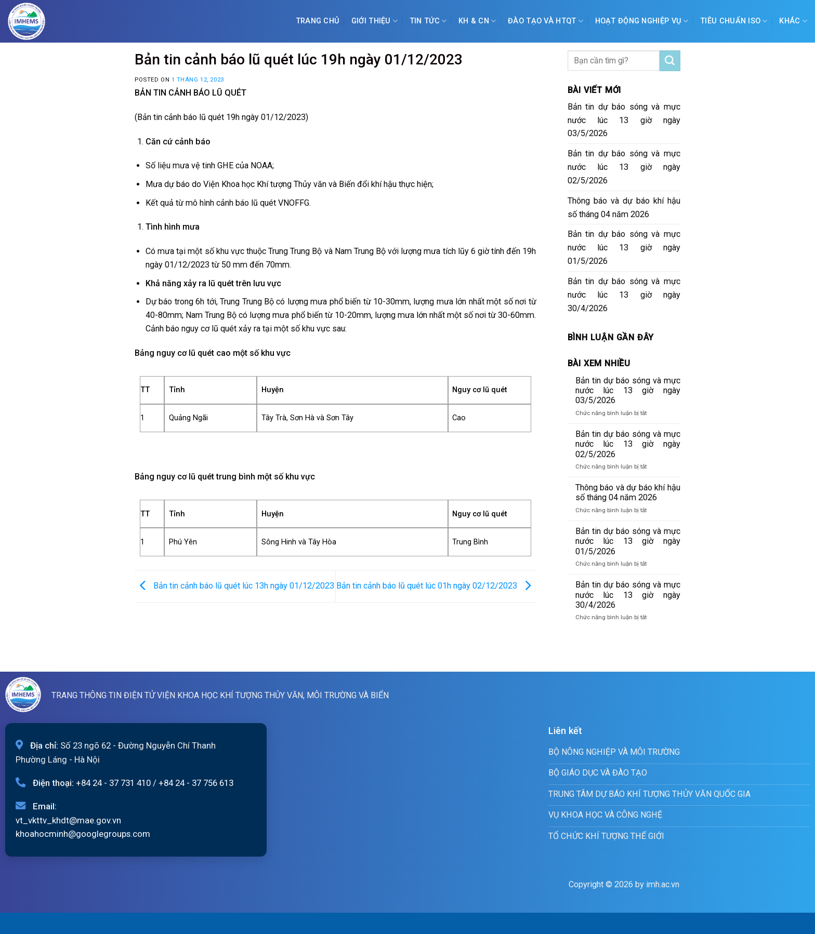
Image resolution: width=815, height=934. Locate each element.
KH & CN (477, 21)
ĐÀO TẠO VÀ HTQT (545, 21)
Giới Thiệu (374, 21)
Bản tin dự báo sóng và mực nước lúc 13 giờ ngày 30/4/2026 (624, 294)
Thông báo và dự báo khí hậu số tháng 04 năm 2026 (624, 207)
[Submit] (670, 60)
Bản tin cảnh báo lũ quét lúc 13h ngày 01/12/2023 (234, 586)
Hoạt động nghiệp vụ (642, 21)
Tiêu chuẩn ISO (734, 21)
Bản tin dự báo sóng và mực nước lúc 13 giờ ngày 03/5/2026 (624, 120)
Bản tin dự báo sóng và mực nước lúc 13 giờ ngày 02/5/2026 (624, 167)
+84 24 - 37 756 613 (196, 783)
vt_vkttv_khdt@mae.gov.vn (68, 820)
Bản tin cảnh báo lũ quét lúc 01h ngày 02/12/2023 (436, 586)
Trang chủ (318, 21)
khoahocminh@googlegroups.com (83, 834)
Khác (793, 21)
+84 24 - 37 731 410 (113, 783)
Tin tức (428, 21)
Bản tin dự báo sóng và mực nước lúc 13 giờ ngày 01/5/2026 (624, 247)
